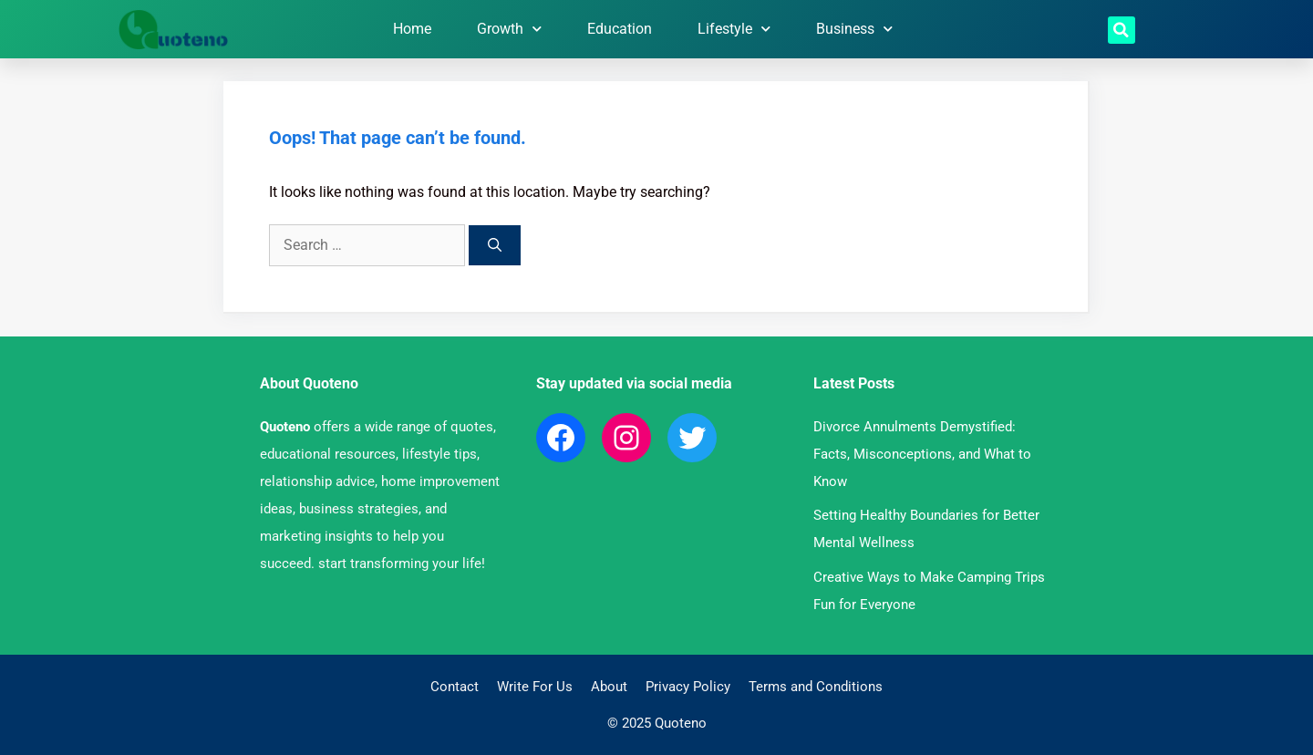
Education (619, 28)
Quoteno (285, 427)
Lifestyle (734, 29)
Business (854, 29)
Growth (509, 29)
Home (412, 28)
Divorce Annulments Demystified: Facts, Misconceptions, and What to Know (922, 454)
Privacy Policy (688, 686)
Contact (454, 686)
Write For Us (535, 686)
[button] (1121, 30)
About (609, 686)
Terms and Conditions (816, 686)
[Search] (495, 245)
